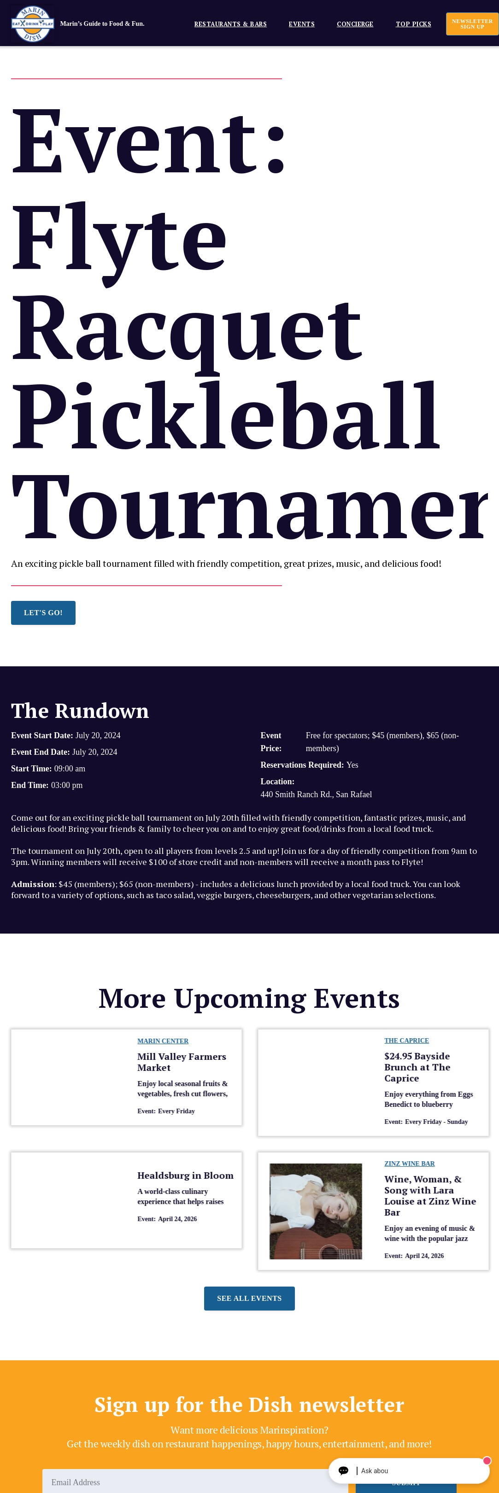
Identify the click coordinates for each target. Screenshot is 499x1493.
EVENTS (302, 24)
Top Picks (414, 24)
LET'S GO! (43, 613)
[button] (227, 24)
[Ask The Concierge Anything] (409, 1471)
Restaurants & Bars (230, 24)
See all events (249, 1298)
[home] (91, 24)
